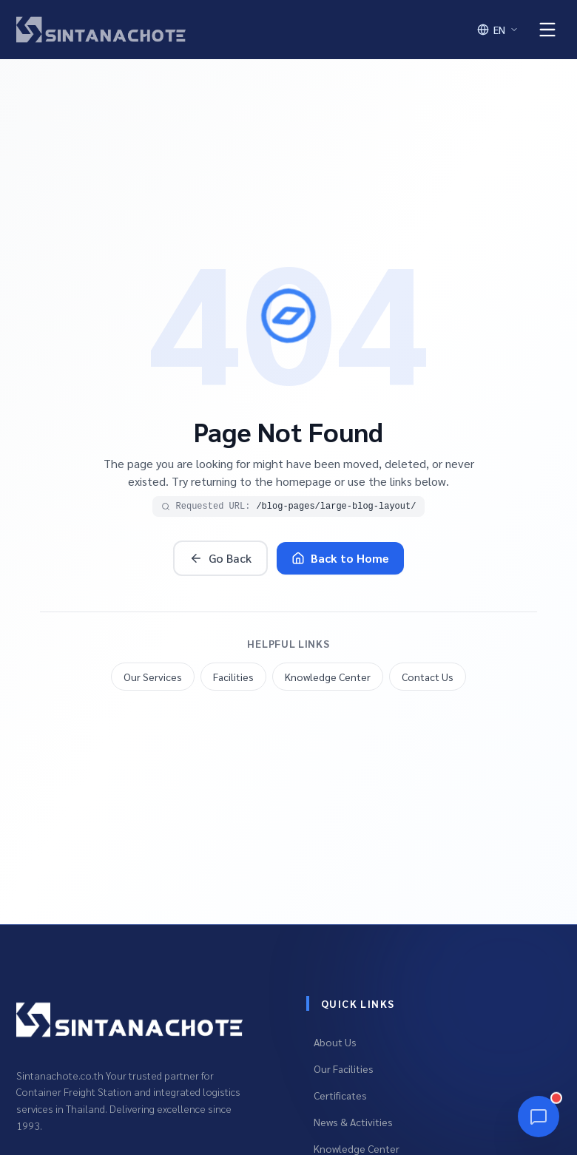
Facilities (233, 676)
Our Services (153, 676)
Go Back (220, 558)
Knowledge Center (328, 676)
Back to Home (340, 558)
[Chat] (538, 1116)
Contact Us (427, 676)
